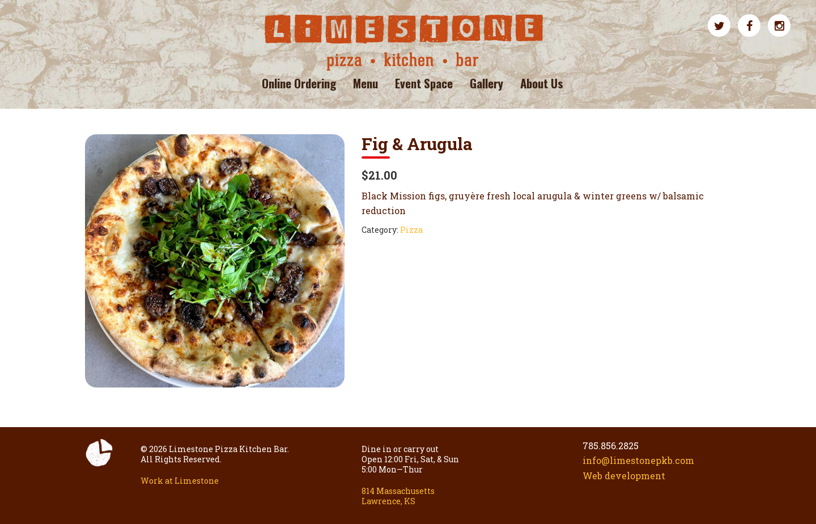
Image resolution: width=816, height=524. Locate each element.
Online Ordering (299, 83)
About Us (541, 83)
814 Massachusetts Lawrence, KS (398, 495)
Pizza (411, 229)
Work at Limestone (180, 480)
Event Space (424, 83)
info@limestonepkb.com (638, 460)
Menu (365, 83)
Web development (624, 476)
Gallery (486, 83)
